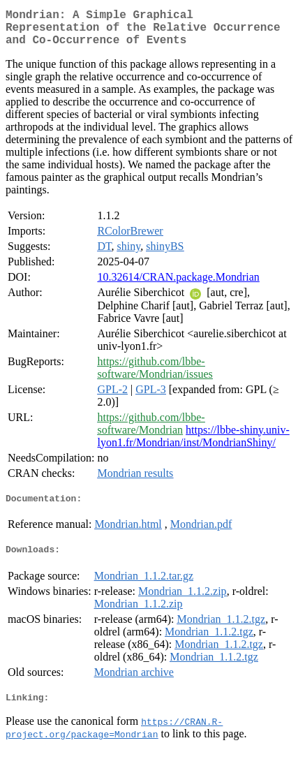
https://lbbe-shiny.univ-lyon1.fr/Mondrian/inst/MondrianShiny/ (193, 444)
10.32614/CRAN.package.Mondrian (178, 285)
